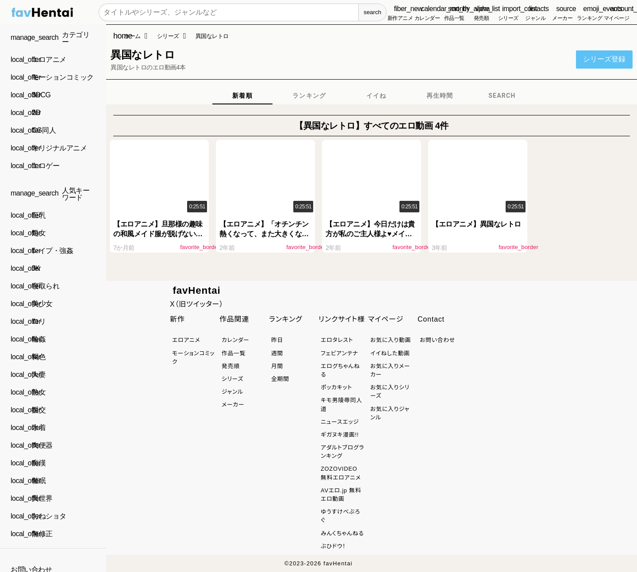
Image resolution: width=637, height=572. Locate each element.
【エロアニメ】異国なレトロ (476, 224)
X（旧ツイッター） (196, 304)
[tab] (242, 95)
